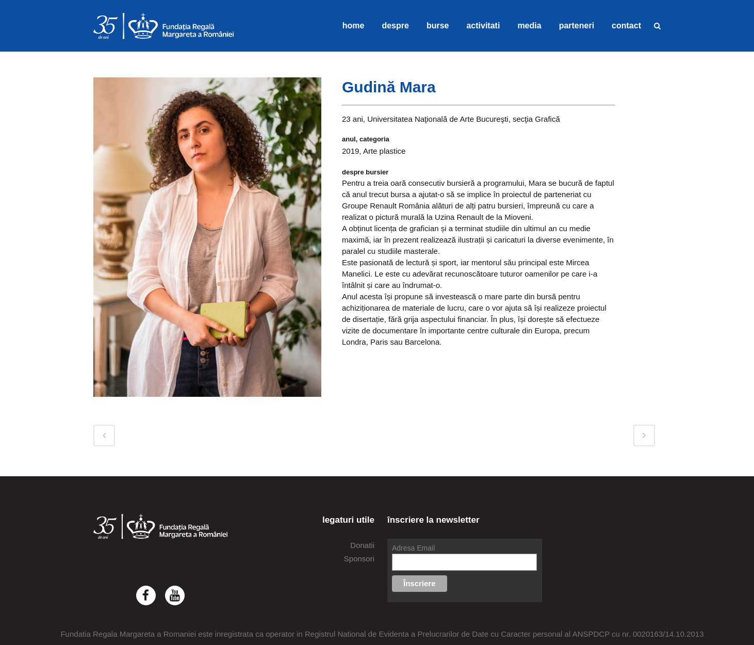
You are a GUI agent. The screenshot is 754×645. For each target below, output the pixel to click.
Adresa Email (413, 548)
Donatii (362, 545)
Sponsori (359, 558)
